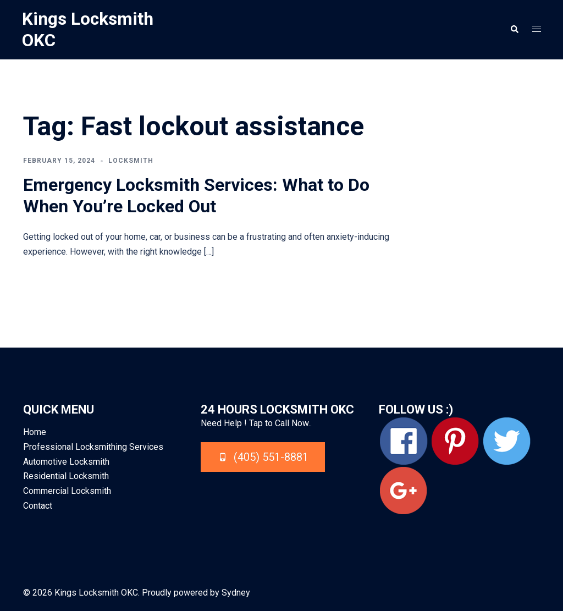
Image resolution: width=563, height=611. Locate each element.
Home (34, 431)
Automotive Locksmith (66, 461)
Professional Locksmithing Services (93, 446)
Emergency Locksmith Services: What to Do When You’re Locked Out (196, 195)
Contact (37, 505)
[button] (514, 29)
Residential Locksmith (66, 476)
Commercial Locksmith (67, 491)
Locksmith (130, 160)
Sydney (236, 592)
